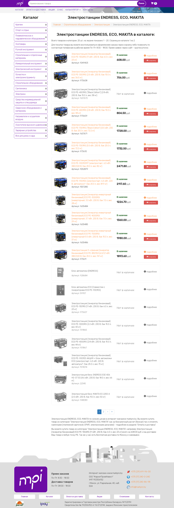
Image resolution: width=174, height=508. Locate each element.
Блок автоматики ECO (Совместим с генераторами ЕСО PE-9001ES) (88, 288)
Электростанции (102, 24)
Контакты (88, 10)
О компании (124, 497)
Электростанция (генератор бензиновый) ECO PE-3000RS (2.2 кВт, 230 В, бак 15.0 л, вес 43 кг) (91, 324)
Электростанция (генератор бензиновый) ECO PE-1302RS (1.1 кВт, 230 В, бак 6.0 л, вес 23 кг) (92, 57)
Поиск (141, 3)
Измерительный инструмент (29, 63)
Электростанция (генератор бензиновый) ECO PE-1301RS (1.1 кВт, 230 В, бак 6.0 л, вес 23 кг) (92, 306)
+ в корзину (151, 60)
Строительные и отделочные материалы (29, 56)
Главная (57, 24)
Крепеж (19, 24)
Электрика (20, 94)
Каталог (19, 10)
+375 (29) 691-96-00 (138, 471)
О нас (60, 10)
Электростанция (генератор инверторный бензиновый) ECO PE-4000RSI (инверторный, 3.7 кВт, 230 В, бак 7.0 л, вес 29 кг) (92, 217)
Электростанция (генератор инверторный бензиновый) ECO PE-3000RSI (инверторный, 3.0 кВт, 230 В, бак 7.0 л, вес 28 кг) (92, 199)
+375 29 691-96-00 (150, 8)
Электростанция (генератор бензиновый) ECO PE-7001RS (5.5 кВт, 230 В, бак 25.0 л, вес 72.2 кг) (91, 145)
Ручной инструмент (25, 49)
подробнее (150, 56)
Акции (51, 10)
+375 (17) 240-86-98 (138, 482)
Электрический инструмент (28, 69)
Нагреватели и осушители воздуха (28, 118)
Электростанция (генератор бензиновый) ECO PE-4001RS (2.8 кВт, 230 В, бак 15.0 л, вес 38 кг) (91, 110)
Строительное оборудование (29, 83)
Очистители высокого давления (30, 125)
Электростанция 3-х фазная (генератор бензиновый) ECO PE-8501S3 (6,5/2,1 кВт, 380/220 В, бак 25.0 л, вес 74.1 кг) (91, 253)
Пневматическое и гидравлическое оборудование (30, 37)
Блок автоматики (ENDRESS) (85, 271)
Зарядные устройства (26, 130)
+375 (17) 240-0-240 (138, 476)
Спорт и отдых (22, 30)
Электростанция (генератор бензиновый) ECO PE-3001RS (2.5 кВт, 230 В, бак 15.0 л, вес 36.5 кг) (91, 74)
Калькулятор (73, 10)
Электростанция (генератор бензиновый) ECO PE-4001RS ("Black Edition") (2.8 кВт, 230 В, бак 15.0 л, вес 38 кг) (91, 92)
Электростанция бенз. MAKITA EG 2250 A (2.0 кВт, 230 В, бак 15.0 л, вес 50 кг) (91, 395)
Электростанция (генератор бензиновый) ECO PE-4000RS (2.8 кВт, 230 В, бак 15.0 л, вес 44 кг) (91, 342)
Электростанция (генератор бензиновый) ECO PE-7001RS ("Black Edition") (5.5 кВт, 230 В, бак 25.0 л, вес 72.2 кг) (92, 128)
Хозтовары (21, 44)
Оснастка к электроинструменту (25, 76)
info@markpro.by (136, 487)
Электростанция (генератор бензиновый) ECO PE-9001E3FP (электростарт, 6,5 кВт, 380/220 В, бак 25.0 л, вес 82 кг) (91, 163)
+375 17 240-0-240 (151, 11)
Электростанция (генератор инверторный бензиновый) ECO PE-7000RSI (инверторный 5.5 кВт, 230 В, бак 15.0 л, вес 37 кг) (92, 235)
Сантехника (21, 88)
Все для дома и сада (25, 136)
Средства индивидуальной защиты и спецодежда (28, 101)
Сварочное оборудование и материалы (29, 109)
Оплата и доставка (36, 10)
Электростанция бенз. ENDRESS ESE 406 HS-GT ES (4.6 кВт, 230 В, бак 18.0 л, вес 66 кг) (92, 378)
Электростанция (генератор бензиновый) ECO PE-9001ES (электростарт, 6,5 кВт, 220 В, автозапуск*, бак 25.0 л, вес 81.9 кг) (92, 181)
